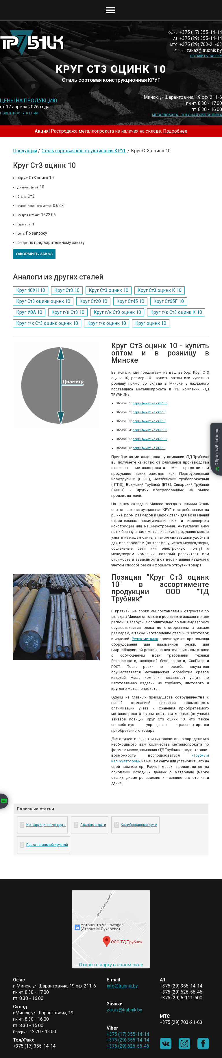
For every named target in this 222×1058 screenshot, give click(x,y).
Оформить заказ (34, 254)
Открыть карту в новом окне (111, 965)
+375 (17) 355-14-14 (128, 1034)
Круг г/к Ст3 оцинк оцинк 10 (47, 323)
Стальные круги (93, 825)
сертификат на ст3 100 (150, 403)
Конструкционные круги (46, 825)
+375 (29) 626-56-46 (128, 1046)
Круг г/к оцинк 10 (106, 323)
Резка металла (145, 639)
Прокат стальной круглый (47, 845)
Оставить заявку (206, 56)
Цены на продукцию (28, 100)
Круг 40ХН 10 (30, 290)
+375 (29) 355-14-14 (128, 1040)
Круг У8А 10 (29, 312)
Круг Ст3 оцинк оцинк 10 (43, 301)
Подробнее (175, 131)
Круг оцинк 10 (150, 323)
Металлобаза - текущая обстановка (187, 115)
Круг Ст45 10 (130, 301)
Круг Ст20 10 (93, 301)
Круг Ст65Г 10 (168, 301)
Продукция (25, 150)
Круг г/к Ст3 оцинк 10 (117, 312)
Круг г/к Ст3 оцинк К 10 (176, 312)
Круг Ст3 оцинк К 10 (160, 290)
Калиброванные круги (139, 825)
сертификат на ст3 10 (149, 412)
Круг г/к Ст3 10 (67, 312)
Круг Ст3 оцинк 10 (108, 290)
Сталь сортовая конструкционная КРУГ (84, 150)
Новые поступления (19, 113)
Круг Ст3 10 (66, 290)
